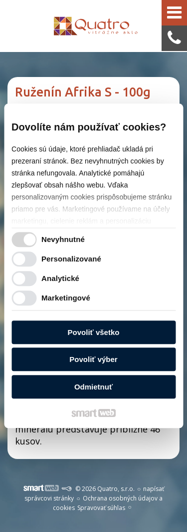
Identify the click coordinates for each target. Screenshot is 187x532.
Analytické (60, 278)
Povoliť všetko (94, 332)
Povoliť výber (93, 360)
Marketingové (65, 298)
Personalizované (71, 259)
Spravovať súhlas (101, 508)
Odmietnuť (93, 386)
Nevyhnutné (63, 240)
